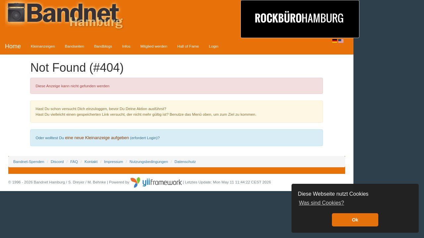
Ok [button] (355, 219)
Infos (126, 46)
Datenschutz (185, 161)
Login (213, 46)
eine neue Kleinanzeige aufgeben (97, 137)
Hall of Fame (188, 46)
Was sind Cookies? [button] (321, 203)
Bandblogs (103, 46)
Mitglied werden (153, 46)
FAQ (74, 161)
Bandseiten (74, 46)
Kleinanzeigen (43, 46)
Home (13, 46)
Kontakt (90, 161)
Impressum (113, 161)
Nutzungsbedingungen (149, 161)
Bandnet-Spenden (28, 161)
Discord (57, 161)
